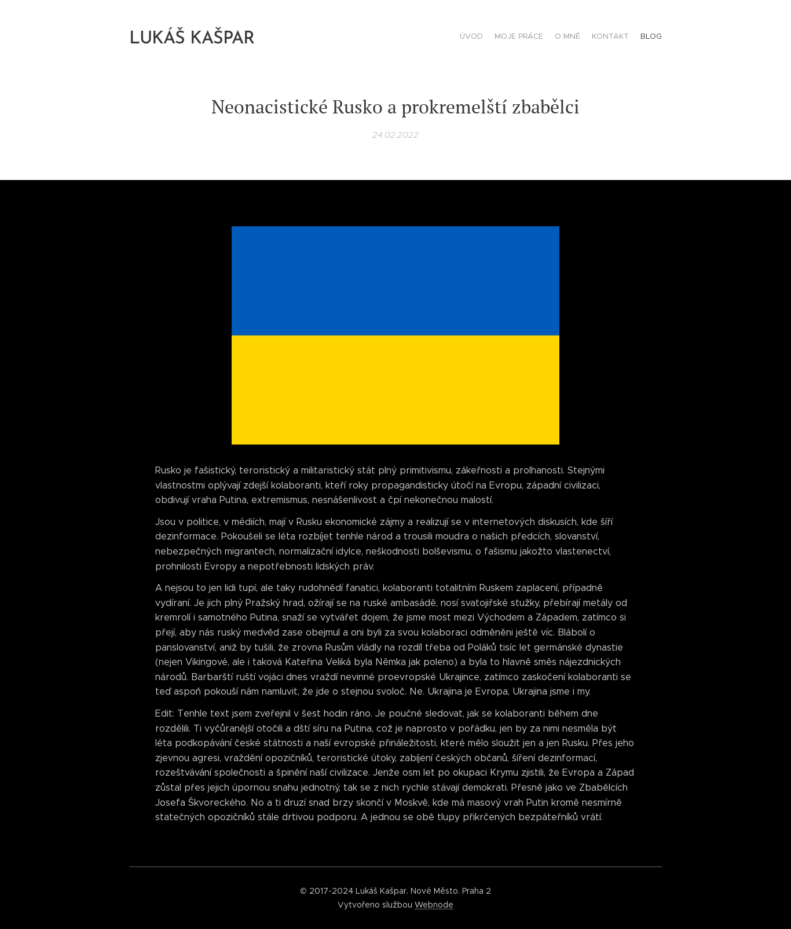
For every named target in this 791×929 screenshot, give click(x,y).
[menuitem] (617, 37)
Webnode (434, 904)
